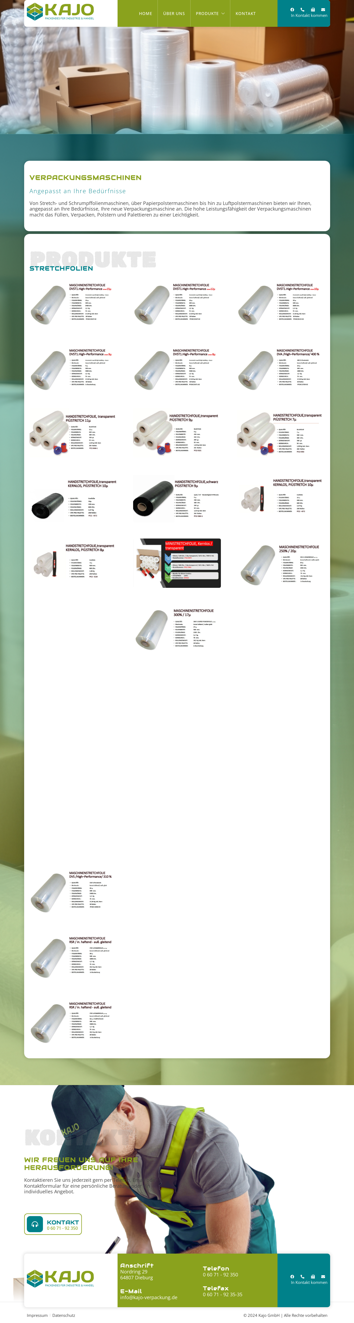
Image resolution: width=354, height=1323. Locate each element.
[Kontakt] (35, 1224)
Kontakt (63, 1222)
